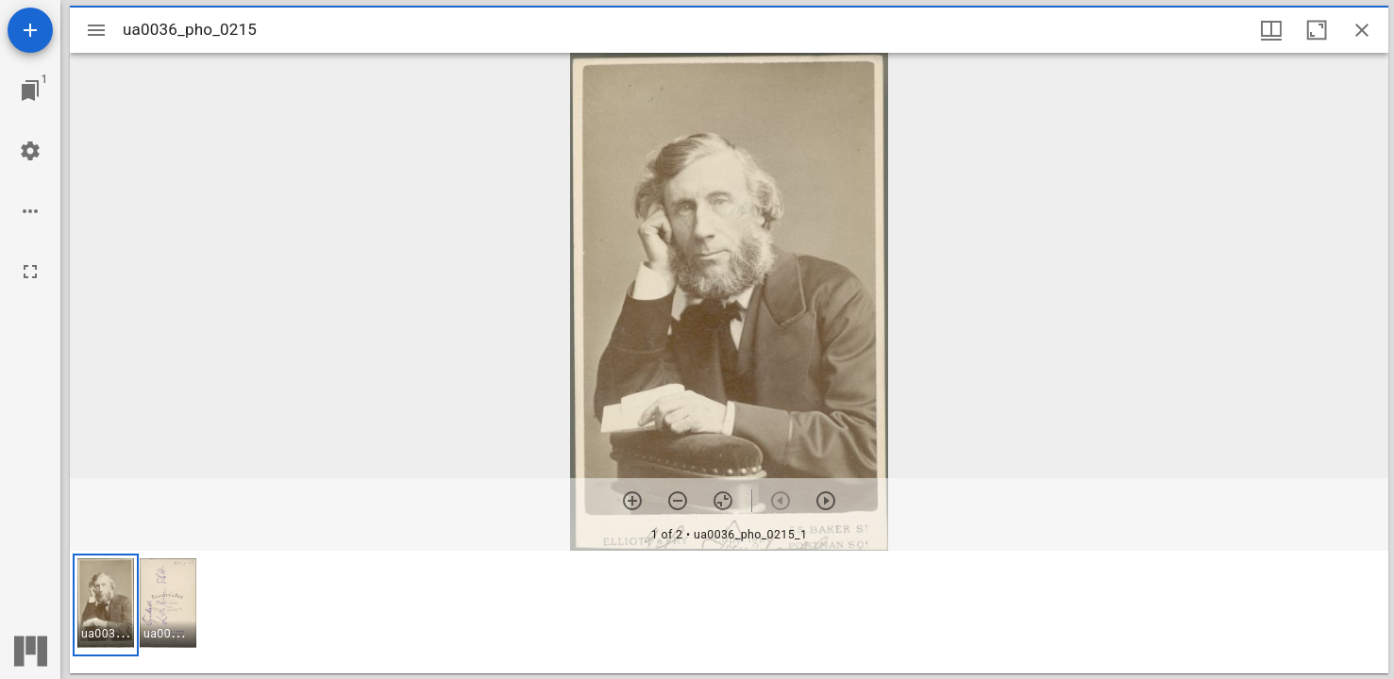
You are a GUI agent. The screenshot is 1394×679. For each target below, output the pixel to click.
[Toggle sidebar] (96, 30)
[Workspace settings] (30, 151)
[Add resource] (30, 30)
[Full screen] (30, 271)
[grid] (729, 612)
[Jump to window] (30, 90)
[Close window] (1362, 30)
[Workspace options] (30, 211)
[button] (105, 605)
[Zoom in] (632, 500)
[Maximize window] (1316, 30)
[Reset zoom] (723, 500)
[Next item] (825, 500)
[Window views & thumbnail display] (1271, 30)
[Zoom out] (677, 500)
